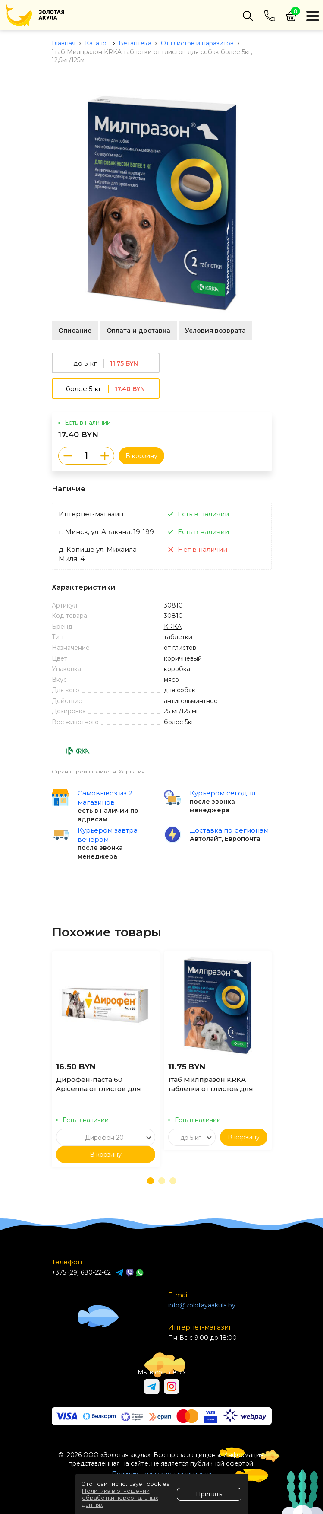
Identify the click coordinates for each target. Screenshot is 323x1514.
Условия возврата (215, 330)
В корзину (141, 456)
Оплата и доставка (138, 330)
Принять (209, 1494)
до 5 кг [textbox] (190, 1138)
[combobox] (105, 1137)
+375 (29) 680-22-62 (81, 1272)
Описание (75, 330)
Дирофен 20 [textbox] (104, 1138)
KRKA (173, 626)
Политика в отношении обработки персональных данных (120, 1497)
